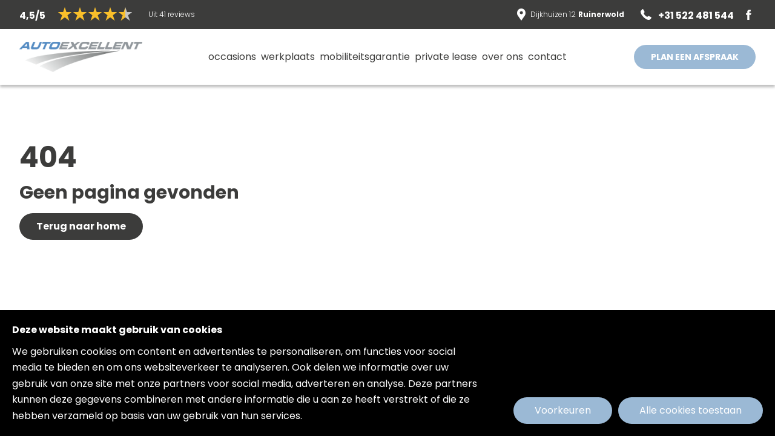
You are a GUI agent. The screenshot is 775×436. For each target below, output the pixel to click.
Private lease (446, 57)
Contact (547, 57)
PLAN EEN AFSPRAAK (695, 57)
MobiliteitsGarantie (365, 57)
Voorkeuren (563, 410)
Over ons (502, 57)
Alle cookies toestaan (690, 410)
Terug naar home (81, 226)
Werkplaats (288, 57)
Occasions (232, 57)
